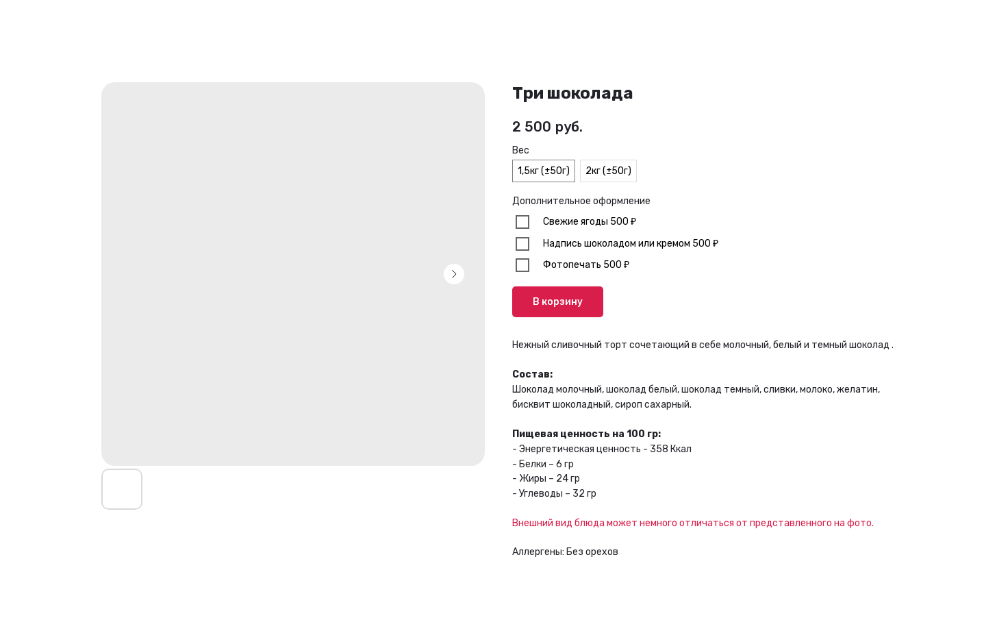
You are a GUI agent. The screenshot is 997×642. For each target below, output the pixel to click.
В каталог (48, 21)
